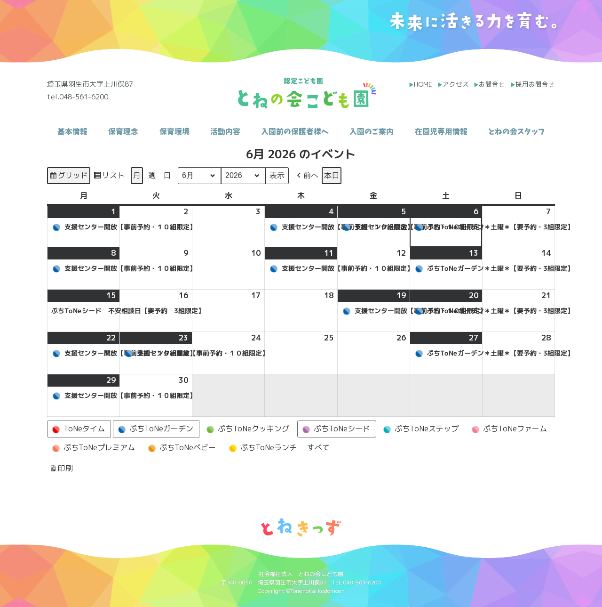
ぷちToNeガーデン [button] (154, 429)
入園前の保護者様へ (295, 131)
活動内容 (225, 131)
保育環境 (174, 131)
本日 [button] (331, 175)
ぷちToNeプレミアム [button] (92, 448)
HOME (423, 84)
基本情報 (72, 131)
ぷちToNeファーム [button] (508, 429)
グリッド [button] (68, 177)
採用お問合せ (535, 84)
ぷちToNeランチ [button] (261, 448)
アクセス (456, 84)
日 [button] (167, 175)
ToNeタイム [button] (77, 429)
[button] (307, 175)
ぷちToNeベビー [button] (180, 448)
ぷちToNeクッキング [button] (246, 429)
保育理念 (123, 131)
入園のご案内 (371, 131)
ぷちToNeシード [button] (335, 429)
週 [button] (152, 175)
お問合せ (492, 84)
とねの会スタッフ (516, 131)
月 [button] (137, 175)
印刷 (61, 469)
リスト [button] (109, 177)
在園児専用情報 (441, 131)
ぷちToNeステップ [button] (419, 429)
